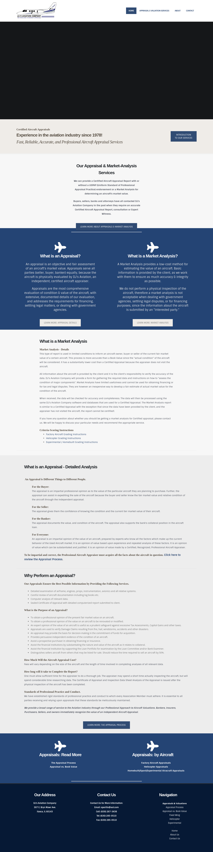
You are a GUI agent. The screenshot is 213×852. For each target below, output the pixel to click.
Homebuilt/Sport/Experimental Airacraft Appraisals (156, 770)
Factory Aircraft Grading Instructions (66, 434)
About (178, 10)
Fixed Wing (174, 815)
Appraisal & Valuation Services (154, 10)
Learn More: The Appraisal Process (106, 725)
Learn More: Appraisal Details (60, 322)
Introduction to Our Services (183, 136)
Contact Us (174, 838)
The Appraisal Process (63, 762)
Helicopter (175, 819)
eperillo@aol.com (110, 807)
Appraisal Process (174, 807)
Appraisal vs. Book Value (63, 766)
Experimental (174, 823)
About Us (174, 834)
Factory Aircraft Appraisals (156, 762)
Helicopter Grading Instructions (63, 438)
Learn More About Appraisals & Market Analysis (106, 226)
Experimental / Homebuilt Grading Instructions (72, 442)
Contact (190, 10)
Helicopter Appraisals (156, 766)
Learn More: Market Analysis (153, 322)
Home (131, 10)
